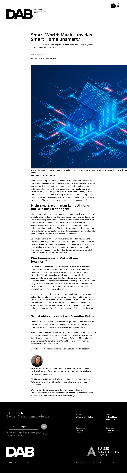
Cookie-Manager (81, 463)
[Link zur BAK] (102, 451)
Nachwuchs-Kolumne (37, 58)
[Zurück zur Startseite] (27, 15)
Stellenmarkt (111, 419)
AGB (93, 463)
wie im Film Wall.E (47, 321)
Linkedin (109, 433)
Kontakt (79, 433)
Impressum (103, 463)
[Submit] (44, 427)
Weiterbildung (111, 417)
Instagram (110, 430)
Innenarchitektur (51, 58)
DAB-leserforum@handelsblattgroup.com (65, 395)
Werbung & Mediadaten (85, 417)
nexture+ (91, 371)
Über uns (79, 430)
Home (8, 26)
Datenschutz (117, 463)
